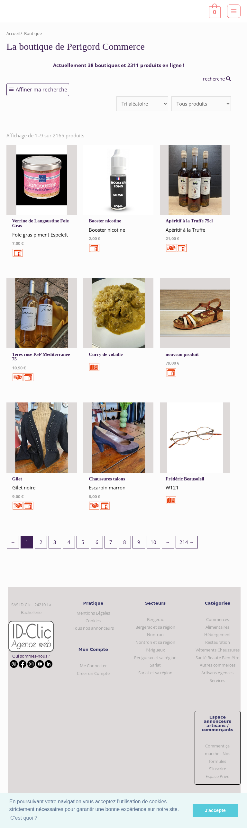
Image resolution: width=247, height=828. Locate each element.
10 (153, 542)
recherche (217, 78)
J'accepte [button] (215, 810)
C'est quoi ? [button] (23, 818)
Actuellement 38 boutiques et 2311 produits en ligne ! (118, 65)
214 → (186, 542)
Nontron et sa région (155, 642)
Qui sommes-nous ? (31, 656)
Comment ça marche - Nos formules (217, 753)
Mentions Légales (93, 613)
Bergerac (155, 619)
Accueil (13, 33)
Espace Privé (217, 776)
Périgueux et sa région (155, 657)
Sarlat (155, 665)
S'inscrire (217, 769)
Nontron (155, 634)
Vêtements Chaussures (218, 650)
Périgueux (155, 650)
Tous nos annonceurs (93, 628)
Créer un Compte (93, 673)
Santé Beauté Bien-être (217, 657)
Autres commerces (217, 665)
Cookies (93, 621)
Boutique (33, 33)
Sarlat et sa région (155, 673)
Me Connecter (93, 665)
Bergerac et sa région (155, 627)
